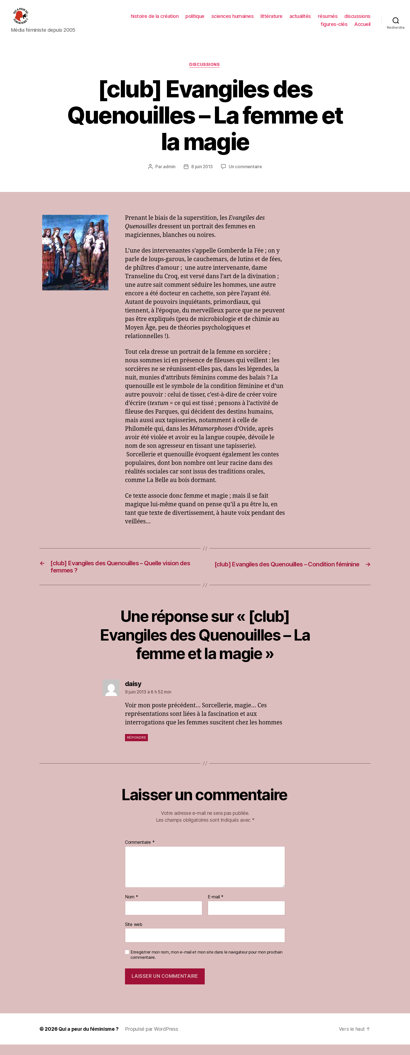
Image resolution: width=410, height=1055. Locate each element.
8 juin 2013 (202, 175)
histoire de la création (155, 20)
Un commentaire (245, 175)
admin (169, 175)
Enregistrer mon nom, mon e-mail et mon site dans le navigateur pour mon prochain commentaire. (206, 965)
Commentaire (140, 852)
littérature (271, 20)
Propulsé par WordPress (153, 1039)
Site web (133, 934)
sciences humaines (232, 20)
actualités (300, 20)
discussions (357, 20)
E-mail (215, 907)
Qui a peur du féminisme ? (89, 1039)
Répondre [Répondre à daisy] (136, 748)
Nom (131, 907)
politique (194, 20)
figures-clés (334, 28)
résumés (328, 20)
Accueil (362, 28)
